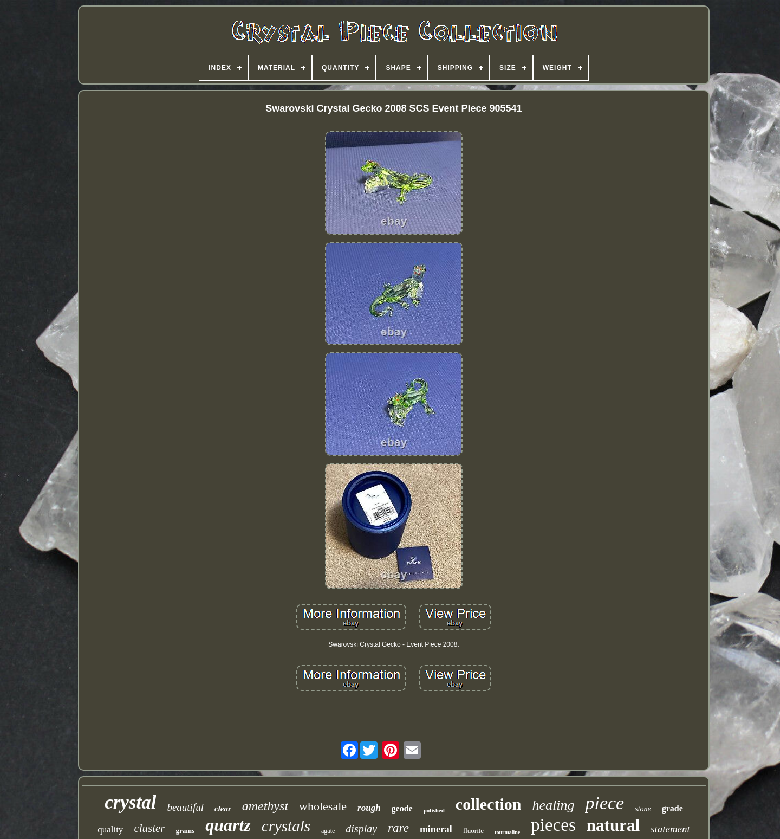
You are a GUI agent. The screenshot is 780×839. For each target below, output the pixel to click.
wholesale (323, 806)
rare (398, 828)
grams (185, 831)
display (361, 829)
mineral (436, 829)
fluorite (473, 831)
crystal (130, 802)
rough (369, 808)
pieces (553, 825)
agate (328, 831)
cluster (149, 828)
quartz (228, 825)
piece (604, 803)
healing (553, 805)
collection (489, 804)
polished (434, 810)
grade (672, 808)
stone (643, 809)
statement (670, 829)
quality (110, 829)
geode (402, 808)
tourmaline (507, 832)
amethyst (265, 806)
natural (613, 825)
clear (222, 808)
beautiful (185, 807)
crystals (286, 826)
